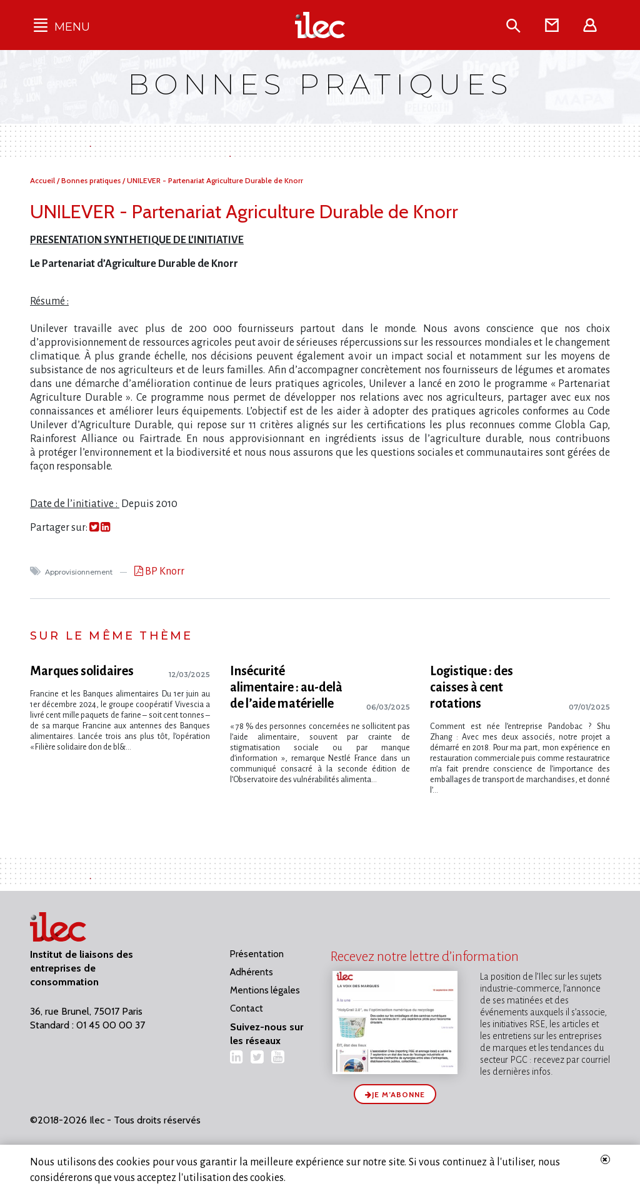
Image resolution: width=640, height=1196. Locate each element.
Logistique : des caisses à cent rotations (471, 687)
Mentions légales (265, 990)
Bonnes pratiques (91, 180)
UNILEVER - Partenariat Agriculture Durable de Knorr (215, 180)
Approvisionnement (79, 572)
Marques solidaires (82, 671)
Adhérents (251, 972)
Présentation (257, 954)
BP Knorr (163, 571)
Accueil (43, 180)
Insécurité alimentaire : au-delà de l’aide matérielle (286, 687)
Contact (246, 1008)
